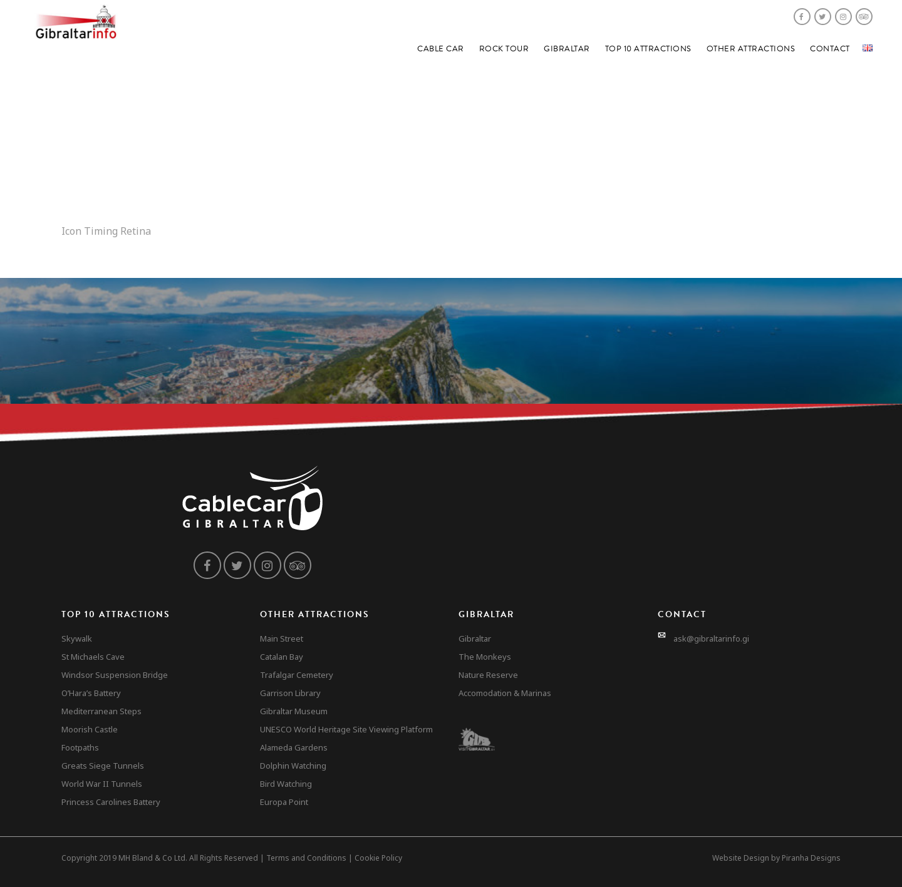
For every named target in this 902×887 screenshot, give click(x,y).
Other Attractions (751, 49)
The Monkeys (485, 656)
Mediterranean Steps (101, 711)
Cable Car (440, 49)
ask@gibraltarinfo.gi (711, 638)
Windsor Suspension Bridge (114, 674)
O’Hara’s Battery (91, 693)
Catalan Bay (281, 656)
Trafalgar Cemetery (296, 674)
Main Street (281, 638)
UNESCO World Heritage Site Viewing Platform (346, 729)
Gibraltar (567, 49)
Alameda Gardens (294, 747)
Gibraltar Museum (294, 711)
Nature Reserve (488, 674)
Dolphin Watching (293, 765)
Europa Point (284, 802)
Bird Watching (286, 783)
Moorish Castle (89, 729)
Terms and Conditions (306, 858)
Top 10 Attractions (648, 49)
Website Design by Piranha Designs (776, 858)
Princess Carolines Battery (110, 802)
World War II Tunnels (101, 783)
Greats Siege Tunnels (102, 765)
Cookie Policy (378, 858)
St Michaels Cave (93, 656)
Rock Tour (504, 49)
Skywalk (76, 638)
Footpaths (80, 747)
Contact (830, 49)
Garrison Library (290, 693)
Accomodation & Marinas (505, 693)
